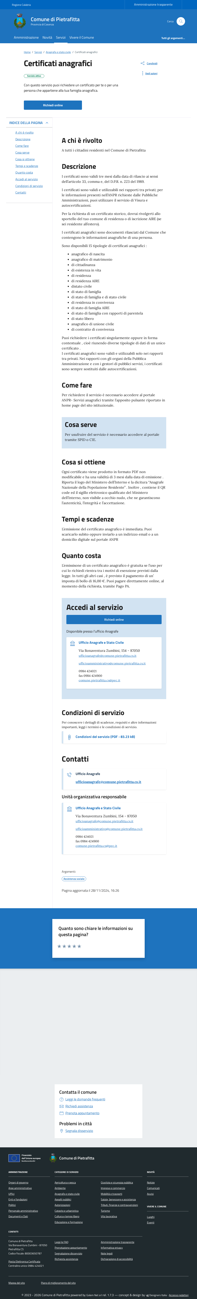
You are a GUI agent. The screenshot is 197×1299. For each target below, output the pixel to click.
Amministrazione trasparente (153, 4)
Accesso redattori (179, 1295)
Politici (12, 1205)
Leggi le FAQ (61, 1242)
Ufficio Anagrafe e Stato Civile (101, 642)
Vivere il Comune (81, 37)
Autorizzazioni (62, 1205)
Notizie (151, 1182)
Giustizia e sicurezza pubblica (117, 1182)
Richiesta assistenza (66, 1259)
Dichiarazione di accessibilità (117, 1259)
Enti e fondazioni (17, 1199)
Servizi (61, 37)
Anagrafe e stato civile (67, 1194)
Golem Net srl (94, 1295)
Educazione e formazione (69, 1222)
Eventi (150, 1222)
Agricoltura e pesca (65, 1182)
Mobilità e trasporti (111, 1194)
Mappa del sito (16, 1283)
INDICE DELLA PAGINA (26, 122)
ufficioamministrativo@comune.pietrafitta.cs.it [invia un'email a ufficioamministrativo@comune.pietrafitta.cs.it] (112, 663)
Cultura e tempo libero (67, 1216)
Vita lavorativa (109, 1216)
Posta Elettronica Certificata (24, 1261)
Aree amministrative (20, 1188)
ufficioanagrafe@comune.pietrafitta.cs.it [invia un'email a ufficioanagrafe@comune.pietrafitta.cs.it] (107, 656)
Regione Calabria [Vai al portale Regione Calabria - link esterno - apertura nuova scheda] (21, 5)
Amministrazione (26, 37)
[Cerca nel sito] (181, 21)
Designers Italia (156, 1295)
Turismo (105, 1211)
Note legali (107, 1253)
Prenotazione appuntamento (71, 1248)
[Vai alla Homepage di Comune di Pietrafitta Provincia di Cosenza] (48, 21)
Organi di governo (18, 1182)
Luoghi (150, 1217)
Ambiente (60, 1188)
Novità (47, 37)
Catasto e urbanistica (66, 1211)
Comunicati (153, 1188)
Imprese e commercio (113, 1188)
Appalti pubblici (63, 1199)
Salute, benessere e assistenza (118, 1199)
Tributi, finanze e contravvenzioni (119, 1205)
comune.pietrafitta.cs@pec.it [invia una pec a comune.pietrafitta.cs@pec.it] (99, 680)
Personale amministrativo (23, 1211)
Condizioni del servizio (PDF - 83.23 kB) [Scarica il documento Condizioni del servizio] (105, 736)
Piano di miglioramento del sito (58, 1283)
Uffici (11, 1194)
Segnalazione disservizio (68, 1253)
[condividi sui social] (148, 63)
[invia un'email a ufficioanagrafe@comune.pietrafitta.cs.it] (108, 782)
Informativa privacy (112, 1248)
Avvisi (150, 1194)
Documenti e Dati (18, 1216)
